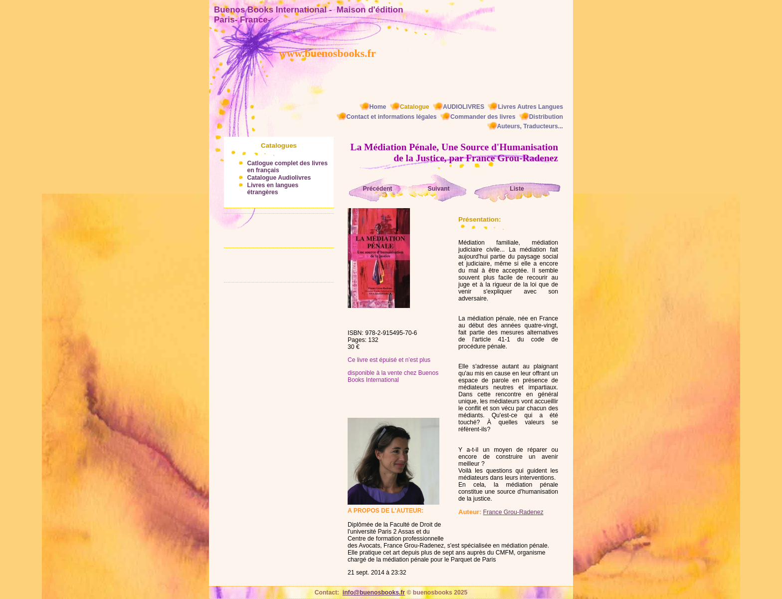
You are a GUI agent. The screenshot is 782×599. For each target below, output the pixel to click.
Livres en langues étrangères (272, 189)
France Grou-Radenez (513, 512)
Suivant (439, 188)
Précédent (377, 188)
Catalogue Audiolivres (279, 177)
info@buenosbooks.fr (374, 592)
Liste (517, 188)
